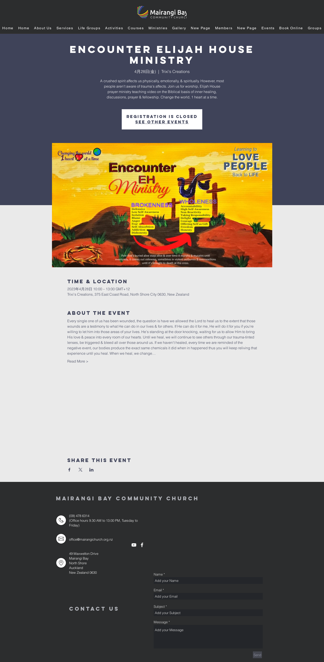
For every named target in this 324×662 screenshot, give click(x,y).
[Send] (257, 654)
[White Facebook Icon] (142, 545)
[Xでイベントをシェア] (80, 470)
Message (161, 622)
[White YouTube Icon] (134, 545)
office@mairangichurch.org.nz (91, 539)
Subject (159, 606)
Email (158, 590)
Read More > (77, 361)
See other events (162, 122)
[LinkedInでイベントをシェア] (91, 470)
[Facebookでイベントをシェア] (69, 470)
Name (158, 574)
